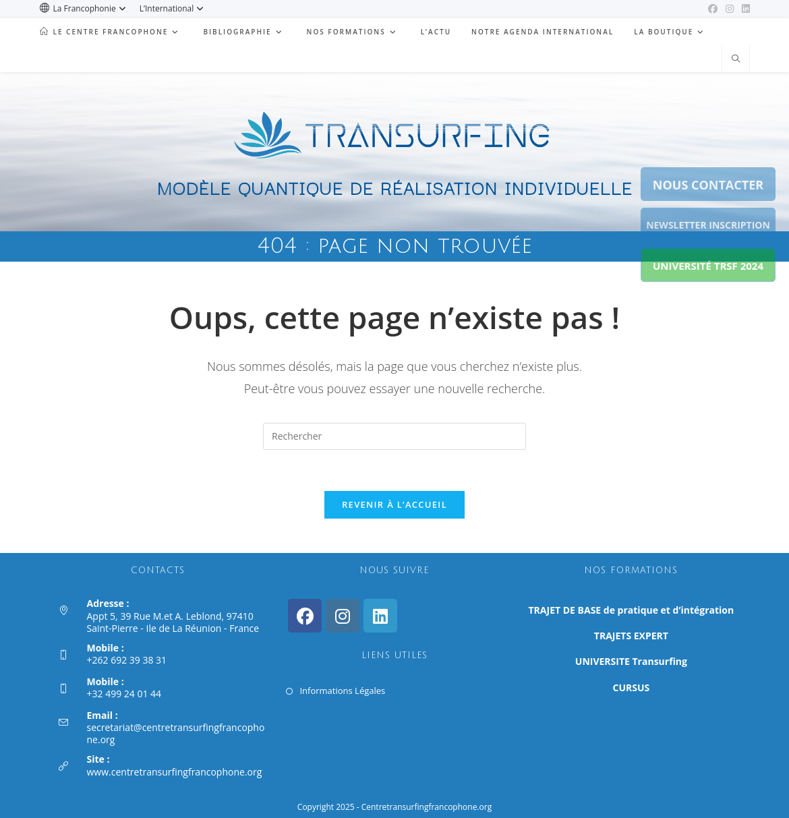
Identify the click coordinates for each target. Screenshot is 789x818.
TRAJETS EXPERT (631, 635)
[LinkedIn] (380, 616)
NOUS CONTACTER (708, 185)
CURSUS (631, 687)
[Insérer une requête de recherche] (394, 436)
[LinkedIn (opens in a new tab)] (744, 9)
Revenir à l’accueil (394, 504)
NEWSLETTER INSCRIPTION (708, 224)
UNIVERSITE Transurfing (631, 661)
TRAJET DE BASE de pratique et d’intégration (631, 610)
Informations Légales (342, 690)
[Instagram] (342, 616)
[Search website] (735, 59)
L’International (174, 8)
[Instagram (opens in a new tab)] (730, 9)
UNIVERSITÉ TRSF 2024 (708, 265)
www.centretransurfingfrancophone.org (174, 771)
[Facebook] (305, 616)
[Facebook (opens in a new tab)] (713, 9)
